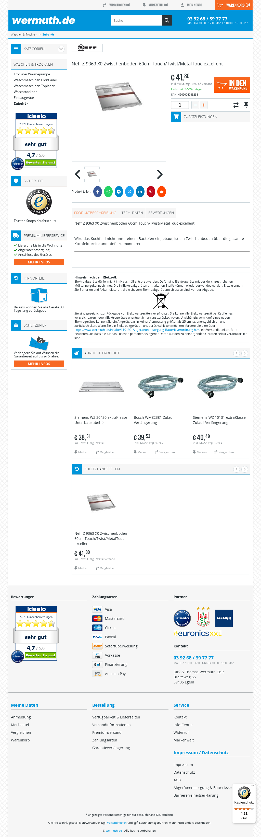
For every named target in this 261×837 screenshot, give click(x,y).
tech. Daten (132, 212)
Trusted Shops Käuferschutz (35, 220)
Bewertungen (161, 212)
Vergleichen (21, 732)
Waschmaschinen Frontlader (35, 80)
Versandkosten (117, 822)
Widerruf (181, 732)
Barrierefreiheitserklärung (196, 795)
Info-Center (183, 724)
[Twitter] (129, 191)
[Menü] (253, 787)
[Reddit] (161, 191)
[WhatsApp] (108, 191)
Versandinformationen (111, 724)
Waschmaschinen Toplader (34, 86)
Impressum (183, 764)
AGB (177, 779)
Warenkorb (20, 740)
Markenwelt (184, 740)
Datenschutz (184, 772)
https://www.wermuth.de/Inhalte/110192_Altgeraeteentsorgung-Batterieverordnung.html (137, 330)
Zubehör (21, 103)
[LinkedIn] (140, 191)
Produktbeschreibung (95, 212)
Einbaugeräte (24, 97)
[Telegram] (119, 191)
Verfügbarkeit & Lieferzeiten (116, 717)
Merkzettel (20, 724)
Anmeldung (21, 717)
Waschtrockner (25, 92)
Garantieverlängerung (111, 747)
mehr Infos (39, 262)
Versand (207, 84)
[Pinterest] (151, 191)
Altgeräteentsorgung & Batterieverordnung (210, 787)
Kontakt (180, 717)
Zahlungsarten (104, 740)
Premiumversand (107, 732)
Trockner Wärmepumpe (32, 74)
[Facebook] (97, 191)
